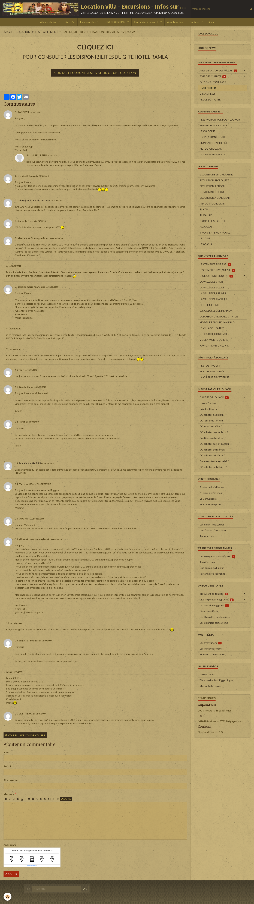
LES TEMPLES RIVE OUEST (217, 270)
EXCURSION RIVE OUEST (214, 180)
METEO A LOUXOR (211, 148)
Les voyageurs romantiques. (217, 556)
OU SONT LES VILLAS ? (213, 82)
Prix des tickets (208, 408)
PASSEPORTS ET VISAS (213, 125)
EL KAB (204, 209)
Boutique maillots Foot (212, 437)
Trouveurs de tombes (214, 593)
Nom (6, 752)
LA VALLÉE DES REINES (213, 293)
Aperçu (66, 799)
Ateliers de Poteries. (211, 492)
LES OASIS (206, 244)
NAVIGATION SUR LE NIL (214, 345)
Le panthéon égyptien (214, 605)
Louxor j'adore (207, 674)
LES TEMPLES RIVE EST (215, 264)
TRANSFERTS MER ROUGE (215, 232)
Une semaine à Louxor (212, 567)
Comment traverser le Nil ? (214, 461)
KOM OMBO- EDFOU (212, 191)
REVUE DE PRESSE (210, 99)
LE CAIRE (205, 238)
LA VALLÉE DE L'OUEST (213, 287)
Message (9, 794)
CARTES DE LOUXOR (214, 397)
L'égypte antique (209, 611)
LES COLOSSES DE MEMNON (216, 310)
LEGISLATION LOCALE (213, 137)
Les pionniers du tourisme (214, 622)
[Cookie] (7, 897)
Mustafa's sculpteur (211, 504)
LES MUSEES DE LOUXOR (216, 276)
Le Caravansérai (208, 498)
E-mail (7, 766)
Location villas (88, 21)
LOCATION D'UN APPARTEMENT (37, 31)
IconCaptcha (31, 866)
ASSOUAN (206, 226)
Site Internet (11, 780)
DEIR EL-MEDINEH (210, 304)
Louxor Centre (208, 403)
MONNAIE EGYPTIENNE (214, 142)
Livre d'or (70, 21)
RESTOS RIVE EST (210, 365)
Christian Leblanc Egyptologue (216, 680)
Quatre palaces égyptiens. (217, 599)
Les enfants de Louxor (212, 524)
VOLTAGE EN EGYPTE (212, 154)
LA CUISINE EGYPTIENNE (214, 377)
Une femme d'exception (213, 530)
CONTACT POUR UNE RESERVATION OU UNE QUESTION (95, 73)
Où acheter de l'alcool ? (212, 449)
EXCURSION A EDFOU (212, 186)
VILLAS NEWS (208, 93)
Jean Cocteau (207, 561)
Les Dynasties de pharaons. (215, 616)
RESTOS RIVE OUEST (212, 371)
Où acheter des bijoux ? (213, 414)
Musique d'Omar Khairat (213, 654)
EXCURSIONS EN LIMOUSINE (216, 174)
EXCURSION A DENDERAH (215, 197)
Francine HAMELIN (30, 463)
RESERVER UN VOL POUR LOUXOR (220, 119)
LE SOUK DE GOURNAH (213, 333)
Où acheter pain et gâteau (214, 443)
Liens (211, 21)
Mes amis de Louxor (210, 686)
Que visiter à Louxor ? (146, 21)
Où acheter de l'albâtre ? (213, 466)
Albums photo (48, 21)
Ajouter (11, 873)
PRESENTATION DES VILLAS (218, 70)
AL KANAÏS (206, 215)
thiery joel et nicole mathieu (33, 200)
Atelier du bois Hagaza (212, 487)
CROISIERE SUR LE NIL (213, 220)
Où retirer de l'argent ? (212, 420)
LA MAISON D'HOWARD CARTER (219, 316)
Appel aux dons (175, 21)
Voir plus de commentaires (25, 735)
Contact (194, 21)
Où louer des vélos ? (211, 426)
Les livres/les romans (211, 648)
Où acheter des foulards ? (214, 432)
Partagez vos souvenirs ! (213, 573)
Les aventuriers (211, 642)
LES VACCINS (207, 131)
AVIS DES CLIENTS (213, 76)
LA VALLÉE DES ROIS (211, 281)
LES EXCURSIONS (115, 21)
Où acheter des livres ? (212, 455)
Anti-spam (10, 844)
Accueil (8, 31)
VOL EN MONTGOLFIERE (214, 339)
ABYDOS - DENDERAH (212, 203)
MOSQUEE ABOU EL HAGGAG (217, 322)
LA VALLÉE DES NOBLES (213, 299)
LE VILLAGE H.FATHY (212, 328)
